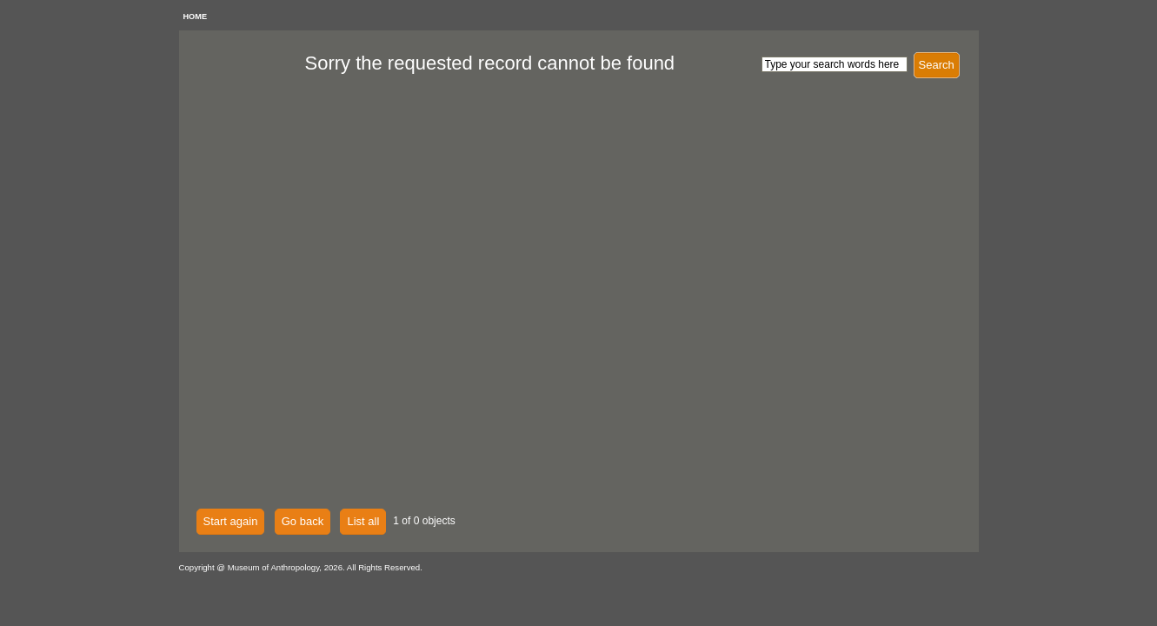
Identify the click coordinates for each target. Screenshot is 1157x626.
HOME (195, 16)
